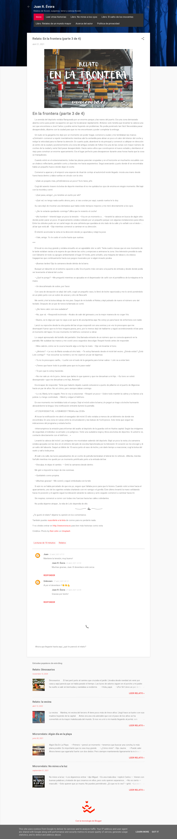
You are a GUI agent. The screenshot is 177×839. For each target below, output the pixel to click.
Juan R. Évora (44, 7)
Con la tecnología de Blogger (89, 821)
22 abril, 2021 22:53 (73, 563)
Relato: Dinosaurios (43, 669)
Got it (155, 832)
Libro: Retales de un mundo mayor (53, 23)
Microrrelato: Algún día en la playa (52, 734)
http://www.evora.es (62, 525)
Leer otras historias (56, 16)
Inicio (38, 16)
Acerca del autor (84, 23)
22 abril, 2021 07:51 (57, 554)
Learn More (142, 832)
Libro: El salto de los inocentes (117, 16)
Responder (49, 575)
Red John (54, 531)
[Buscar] (148, 7)
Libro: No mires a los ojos (84, 16)
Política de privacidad (108, 23)
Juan (46, 554)
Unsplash (66, 531)
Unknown (48, 581)
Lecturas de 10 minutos (44, 543)
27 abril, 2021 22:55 (73, 590)
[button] (143, 39)
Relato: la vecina (41, 701)
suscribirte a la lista (57, 520)
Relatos (62, 543)
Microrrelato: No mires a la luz (49, 766)
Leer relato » (137, 693)
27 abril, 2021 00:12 (61, 581)
